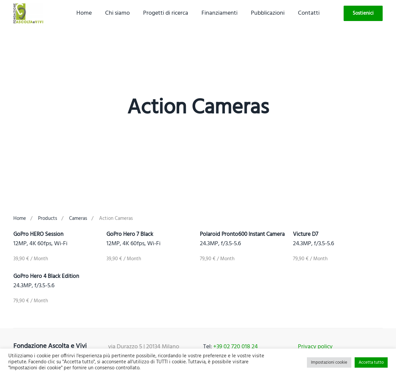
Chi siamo (117, 13)
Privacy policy (315, 347)
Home (84, 13)
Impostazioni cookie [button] (329, 362)
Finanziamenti (220, 13)
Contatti (309, 13)
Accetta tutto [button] (371, 362)
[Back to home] (28, 13)
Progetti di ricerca (165, 13)
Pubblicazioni (268, 13)
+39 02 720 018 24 (235, 347)
